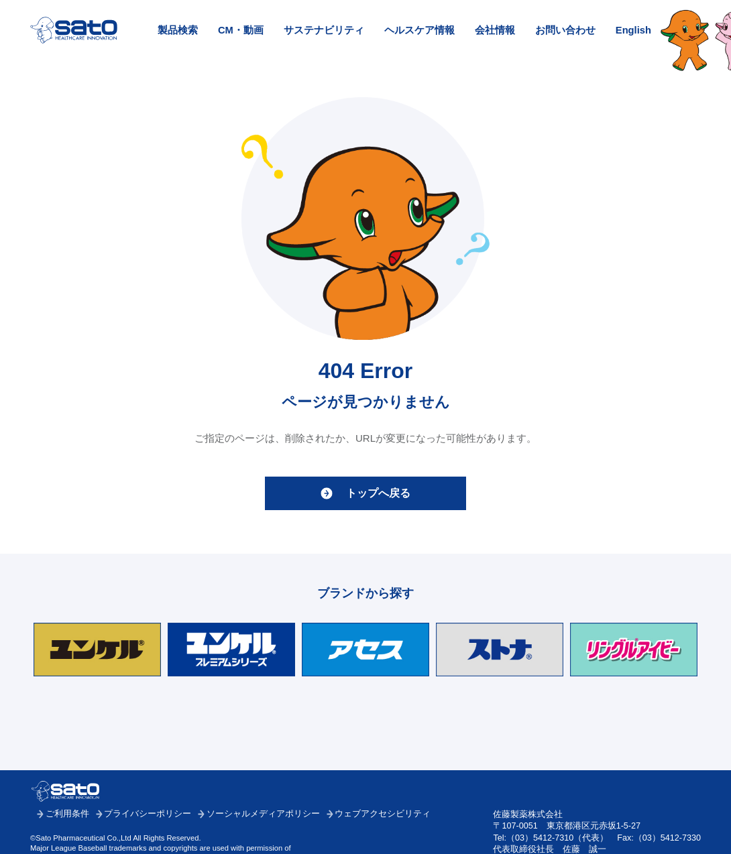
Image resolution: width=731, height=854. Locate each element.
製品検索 (178, 30)
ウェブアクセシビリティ (383, 813)
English (633, 30)
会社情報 (495, 30)
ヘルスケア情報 (419, 30)
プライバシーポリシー (147, 813)
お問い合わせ (565, 30)
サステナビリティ (324, 30)
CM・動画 (241, 30)
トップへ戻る (378, 493)
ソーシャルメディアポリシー (263, 813)
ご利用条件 (67, 813)
